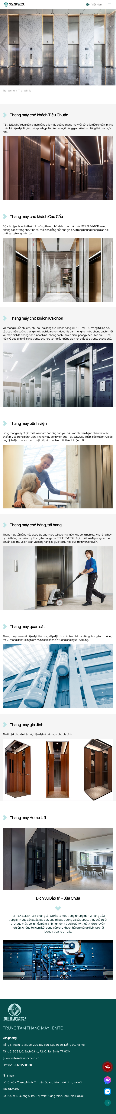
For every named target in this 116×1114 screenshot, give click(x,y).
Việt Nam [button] (97, 4)
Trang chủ (9, 90)
